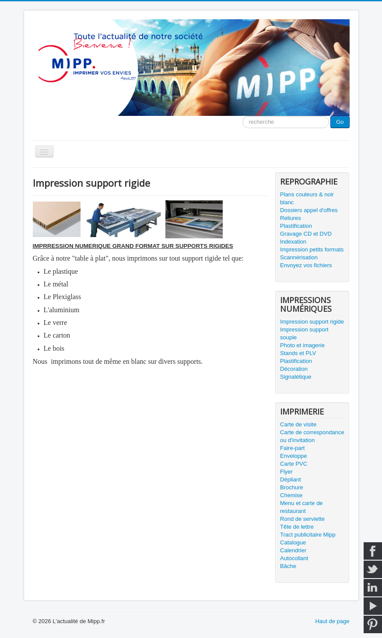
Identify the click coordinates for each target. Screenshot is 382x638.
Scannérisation (299, 257)
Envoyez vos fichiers (306, 265)
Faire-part (292, 448)
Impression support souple (304, 333)
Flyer (286, 471)
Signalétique (296, 376)
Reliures (290, 218)
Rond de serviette (302, 519)
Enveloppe (293, 456)
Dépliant (290, 479)
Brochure (291, 487)
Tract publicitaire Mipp (308, 534)
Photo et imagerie (302, 345)
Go (339, 122)
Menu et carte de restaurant (301, 507)
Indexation (293, 241)
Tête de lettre (297, 526)
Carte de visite (298, 424)
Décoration (294, 369)
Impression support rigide (312, 321)
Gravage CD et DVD (306, 233)
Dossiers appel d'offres (309, 210)
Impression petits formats (311, 249)
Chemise (291, 495)
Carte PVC (293, 463)
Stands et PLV (298, 353)
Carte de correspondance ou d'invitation (312, 436)
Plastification (296, 226)
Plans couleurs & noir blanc (307, 198)
